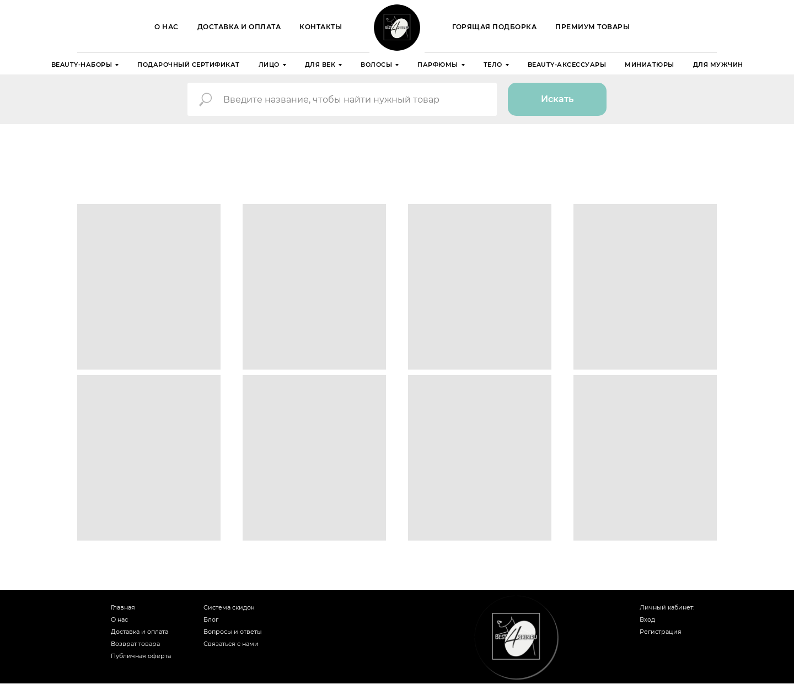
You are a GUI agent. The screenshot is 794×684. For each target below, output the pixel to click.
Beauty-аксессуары (567, 64)
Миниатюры (649, 64)
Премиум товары (592, 27)
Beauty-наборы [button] (81, 64)
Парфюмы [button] (437, 64)
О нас (166, 27)
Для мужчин (718, 64)
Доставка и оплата (239, 27)
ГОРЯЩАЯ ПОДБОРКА (494, 27)
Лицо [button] (269, 64)
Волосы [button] (376, 64)
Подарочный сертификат (188, 64)
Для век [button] (320, 64)
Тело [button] (493, 64)
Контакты (320, 27)
